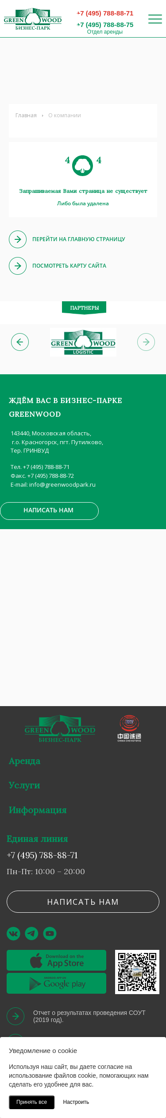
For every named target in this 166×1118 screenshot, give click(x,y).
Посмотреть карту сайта (69, 265)
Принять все (31, 1102)
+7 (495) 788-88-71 (105, 13)
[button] (20, 342)
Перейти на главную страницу (78, 239)
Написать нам (48, 510)
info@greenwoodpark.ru (62, 484)
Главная (26, 115)
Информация (37, 809)
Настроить (76, 1102)
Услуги (24, 785)
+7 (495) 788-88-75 (105, 24)
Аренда (24, 760)
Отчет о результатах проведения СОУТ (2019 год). (89, 1016)
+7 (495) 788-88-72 (50, 476)
